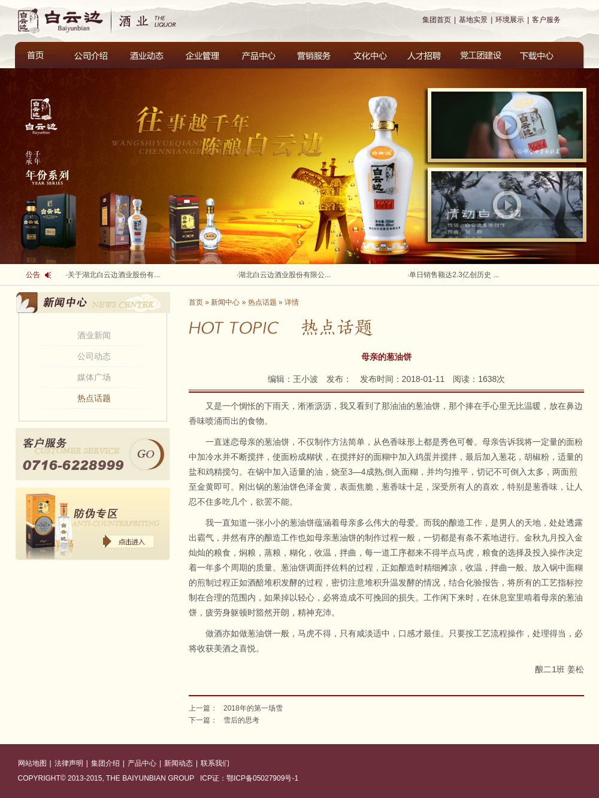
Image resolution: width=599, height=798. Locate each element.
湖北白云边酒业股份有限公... (284, 275)
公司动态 (94, 356)
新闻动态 (178, 763)
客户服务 (546, 20)
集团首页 (436, 20)
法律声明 (69, 763)
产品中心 (142, 763)
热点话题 (94, 398)
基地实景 (473, 20)
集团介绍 (105, 763)
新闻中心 (225, 302)
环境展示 (509, 20)
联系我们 (215, 763)
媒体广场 (94, 377)
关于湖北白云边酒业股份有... (114, 275)
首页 (196, 302)
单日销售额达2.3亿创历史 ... (454, 275)
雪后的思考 (241, 720)
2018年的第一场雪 (253, 708)
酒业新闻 (94, 335)
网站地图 (32, 763)
